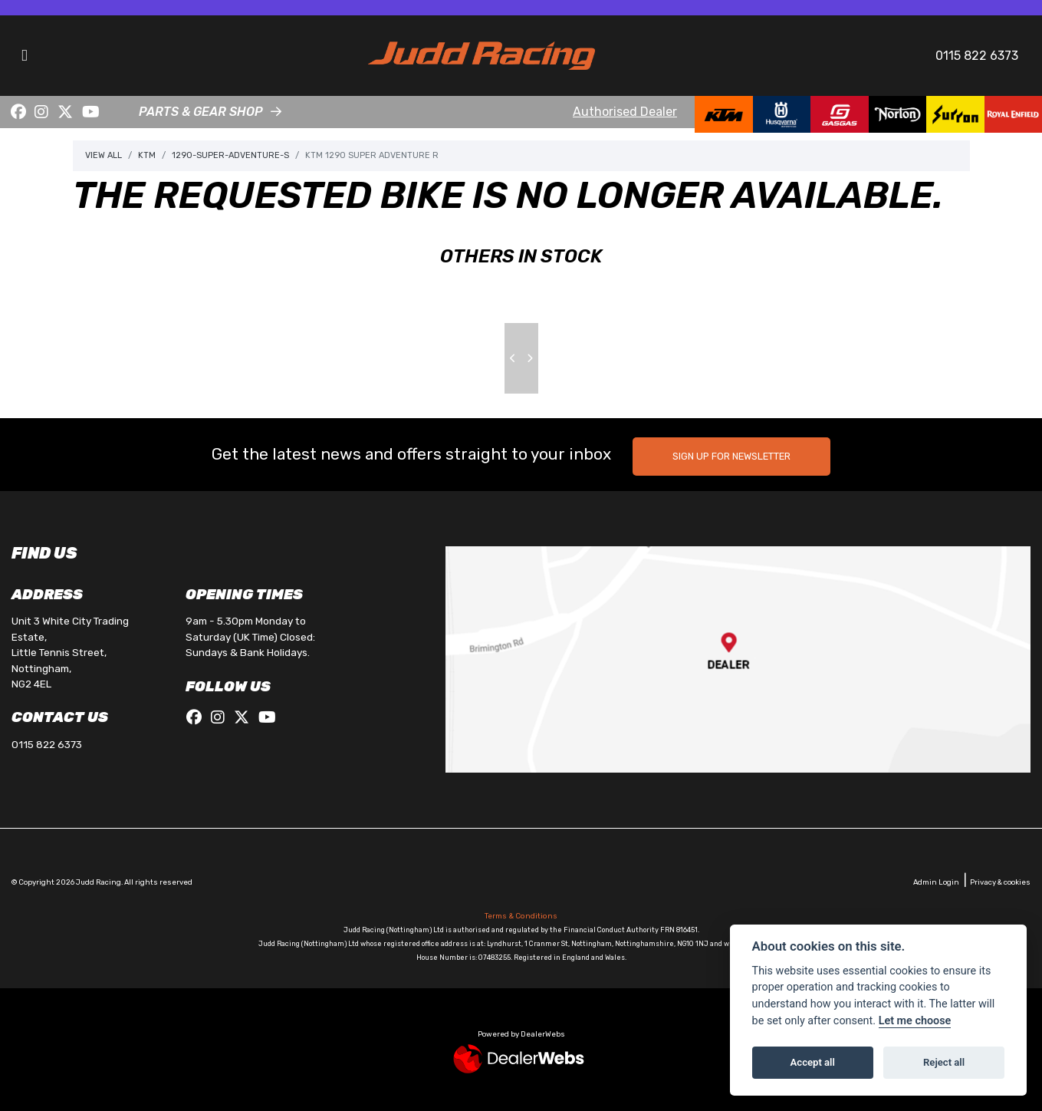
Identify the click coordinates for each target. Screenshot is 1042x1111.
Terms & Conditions (521, 916)
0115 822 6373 (976, 55)
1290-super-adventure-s (230, 155)
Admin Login (936, 882)
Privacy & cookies (1000, 882)
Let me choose (915, 1020)
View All (103, 155)
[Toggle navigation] (24, 56)
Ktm (147, 155)
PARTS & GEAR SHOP (201, 111)
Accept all (813, 1062)
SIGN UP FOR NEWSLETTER (731, 456)
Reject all (944, 1062)
